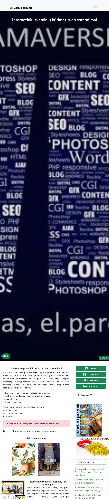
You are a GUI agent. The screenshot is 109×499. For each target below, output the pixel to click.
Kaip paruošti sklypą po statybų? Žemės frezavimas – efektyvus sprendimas (89, 472)
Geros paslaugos (21, 7)
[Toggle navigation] (95, 7)
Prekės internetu (87, 462)
